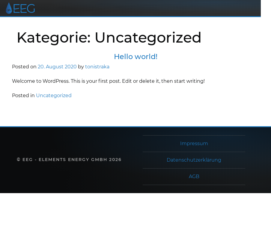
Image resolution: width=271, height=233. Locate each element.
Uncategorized (54, 95)
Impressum (194, 143)
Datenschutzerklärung (194, 160)
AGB (194, 176)
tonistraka (97, 67)
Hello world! (135, 56)
